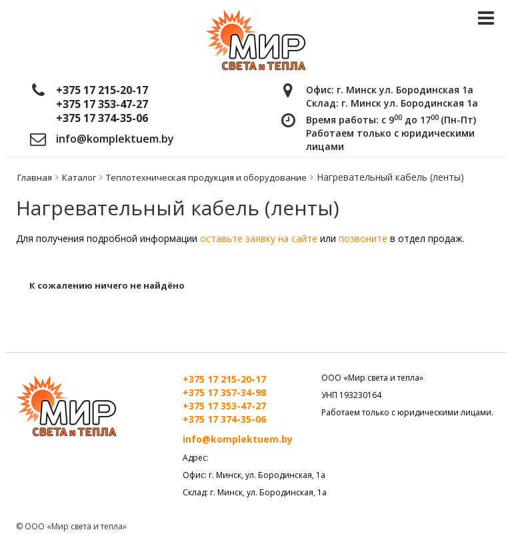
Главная (34, 177)
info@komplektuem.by (115, 138)
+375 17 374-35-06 (102, 118)
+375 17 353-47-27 (102, 104)
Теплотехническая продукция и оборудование (206, 177)
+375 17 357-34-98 (224, 392)
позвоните (364, 238)
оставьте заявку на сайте (258, 238)
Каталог (79, 177)
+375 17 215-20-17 (102, 90)
